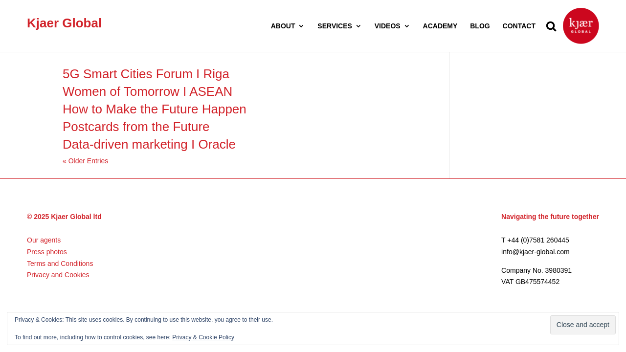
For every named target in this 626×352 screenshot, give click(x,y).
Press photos (47, 252)
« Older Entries (85, 161)
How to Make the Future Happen (154, 109)
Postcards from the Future (136, 126)
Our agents (44, 240)
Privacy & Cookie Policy (203, 337)
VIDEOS (388, 26)
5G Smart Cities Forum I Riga (146, 73)
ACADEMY (440, 26)
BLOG (480, 26)
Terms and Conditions (60, 263)
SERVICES (334, 26)
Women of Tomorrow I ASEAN (147, 91)
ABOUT (283, 26)
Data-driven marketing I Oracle (149, 144)
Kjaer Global (64, 23)
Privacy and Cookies (58, 275)
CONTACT (519, 26)
